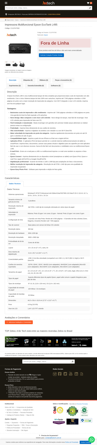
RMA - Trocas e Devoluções (30, 425)
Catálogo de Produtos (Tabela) (15, 415)
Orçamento (15, 422)
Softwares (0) (55, 85)
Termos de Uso (26, 428)
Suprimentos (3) (15, 85)
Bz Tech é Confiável (12, 412)
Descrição (12, 80)
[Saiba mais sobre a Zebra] (48, 342)
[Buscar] (46, 8)
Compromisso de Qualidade (25, 407)
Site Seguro (24, 430)
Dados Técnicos (15, 183)
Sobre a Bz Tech (9, 407)
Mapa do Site (30, 415)
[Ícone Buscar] (90, 8)
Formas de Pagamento (26, 422)
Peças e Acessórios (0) (63, 80)
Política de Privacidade (13, 428)
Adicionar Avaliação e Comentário (18, 322)
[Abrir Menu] (11, 2)
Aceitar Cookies (85, 442)
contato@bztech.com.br (53, 438)
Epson (17, 20)
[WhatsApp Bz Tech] (92, 440)
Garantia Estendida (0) (36, 85)
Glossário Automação (13, 430)
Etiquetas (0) (28, 80)
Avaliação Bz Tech (28, 410)
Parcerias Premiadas (26, 412)
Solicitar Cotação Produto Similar (51, 55)
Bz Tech (48, 3)
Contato (7, 422)
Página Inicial (9, 20)
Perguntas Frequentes (13, 425)
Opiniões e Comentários (14, 410)
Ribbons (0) (44, 80)
